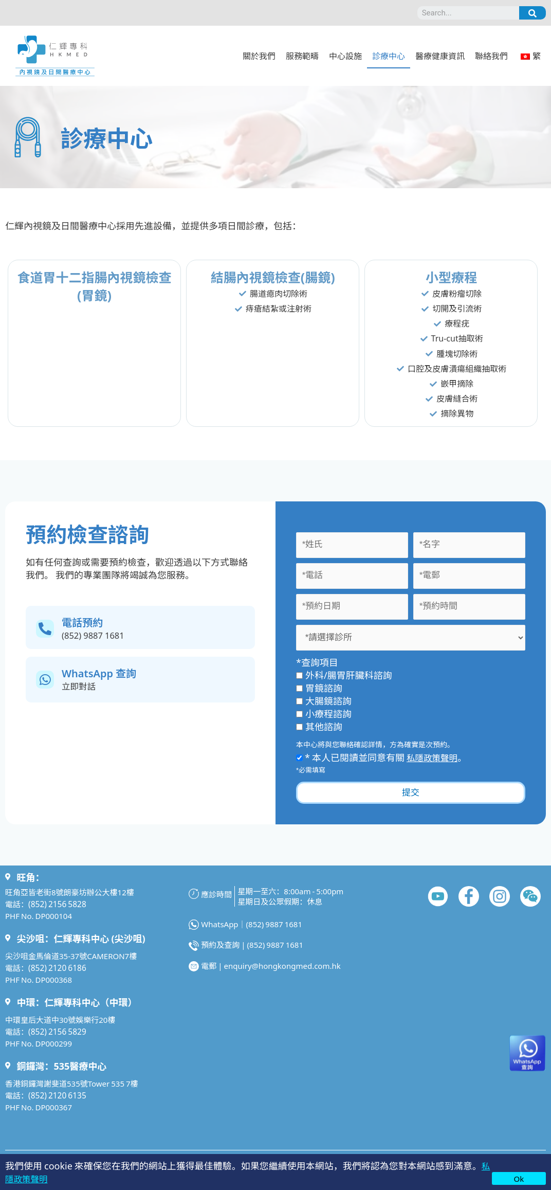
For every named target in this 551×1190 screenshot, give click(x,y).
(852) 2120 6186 (56, 967)
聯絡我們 (491, 55)
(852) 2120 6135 (56, 1095)
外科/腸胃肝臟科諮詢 (344, 674)
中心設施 (345, 55)
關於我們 (259, 55)
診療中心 (388, 55)
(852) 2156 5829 (56, 1031)
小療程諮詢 (324, 713)
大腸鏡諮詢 (324, 700)
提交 (410, 793)
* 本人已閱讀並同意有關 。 (383, 757)
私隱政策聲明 (434, 757)
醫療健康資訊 (440, 55)
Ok (519, 1178)
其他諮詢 (319, 726)
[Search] (532, 13)
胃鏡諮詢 (319, 687)
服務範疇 (302, 55)
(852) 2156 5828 (56, 903)
